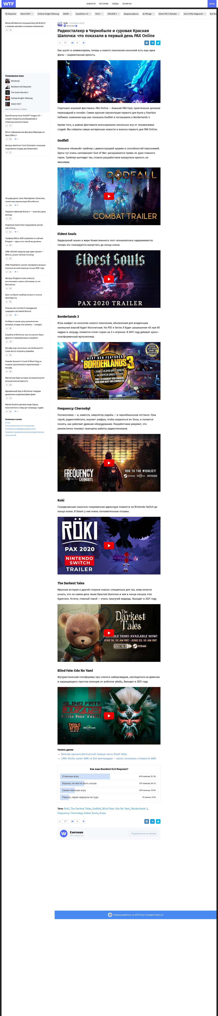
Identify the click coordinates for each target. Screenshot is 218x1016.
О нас (7, 422)
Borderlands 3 (139, 808)
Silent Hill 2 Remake (169, 14)
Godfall (96, 808)
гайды (115, 4)
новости (91, 4)
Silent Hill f (26, 14)
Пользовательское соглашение (19, 426)
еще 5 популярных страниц (16, 109)
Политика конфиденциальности (20, 429)
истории (103, 4)
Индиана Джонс (131, 14)
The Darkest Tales (81, 808)
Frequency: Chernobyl (70, 813)
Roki (66, 23)
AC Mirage (148, 14)
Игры (102, 813)
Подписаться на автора (143, 833)
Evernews (76, 832)
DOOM (67, 14)
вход (212, 4)
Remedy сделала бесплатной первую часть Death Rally (94, 754)
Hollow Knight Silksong (48, 14)
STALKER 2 (113, 14)
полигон (127, 4)
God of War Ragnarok (195, 14)
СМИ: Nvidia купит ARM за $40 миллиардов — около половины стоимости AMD (108, 758)
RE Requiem (10, 14)
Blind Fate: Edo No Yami (116, 808)
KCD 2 (99, 14)
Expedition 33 (83, 14)
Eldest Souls (91, 813)
